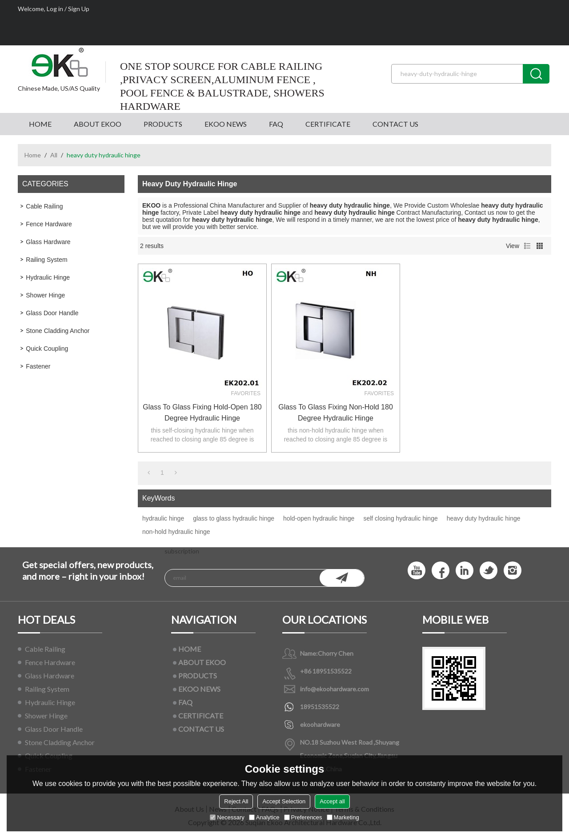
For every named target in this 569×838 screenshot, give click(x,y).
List (527, 245)
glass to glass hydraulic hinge (233, 518)
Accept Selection (283, 801)
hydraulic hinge (163, 518)
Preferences (303, 817)
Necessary (227, 817)
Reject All (236, 801)
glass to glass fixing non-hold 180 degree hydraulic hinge (335, 412)
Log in (55, 8)
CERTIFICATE (327, 124)
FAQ (276, 124)
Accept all (332, 801)
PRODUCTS (163, 124)
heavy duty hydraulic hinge (484, 518)
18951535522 (319, 706)
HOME (40, 124)
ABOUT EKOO (97, 124)
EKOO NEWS (225, 124)
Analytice (264, 817)
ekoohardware (320, 724)
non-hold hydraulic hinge (176, 531)
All (53, 155)
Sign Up (78, 8)
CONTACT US (395, 124)
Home (32, 155)
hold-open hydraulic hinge (318, 518)
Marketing (343, 817)
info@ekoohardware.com (334, 689)
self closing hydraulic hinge (400, 518)
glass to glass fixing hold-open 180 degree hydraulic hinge (202, 412)
